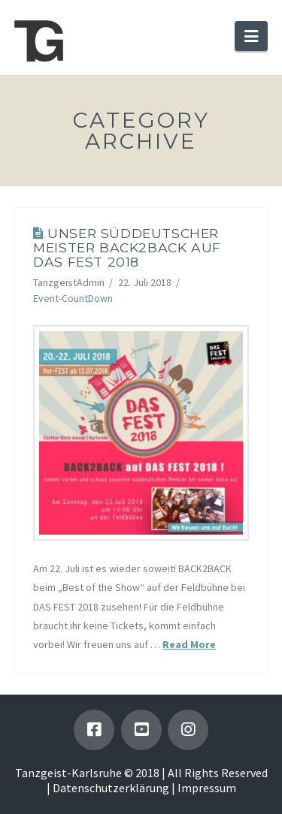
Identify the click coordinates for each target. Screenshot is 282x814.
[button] (251, 36)
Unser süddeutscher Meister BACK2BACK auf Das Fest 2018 (127, 247)
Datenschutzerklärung (111, 787)
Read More (189, 644)
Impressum (206, 787)
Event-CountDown (73, 298)
